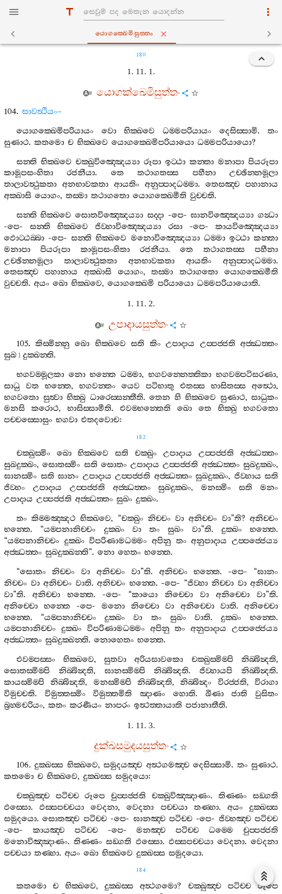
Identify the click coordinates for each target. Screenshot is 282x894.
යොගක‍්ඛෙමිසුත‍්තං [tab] (143, 34)
